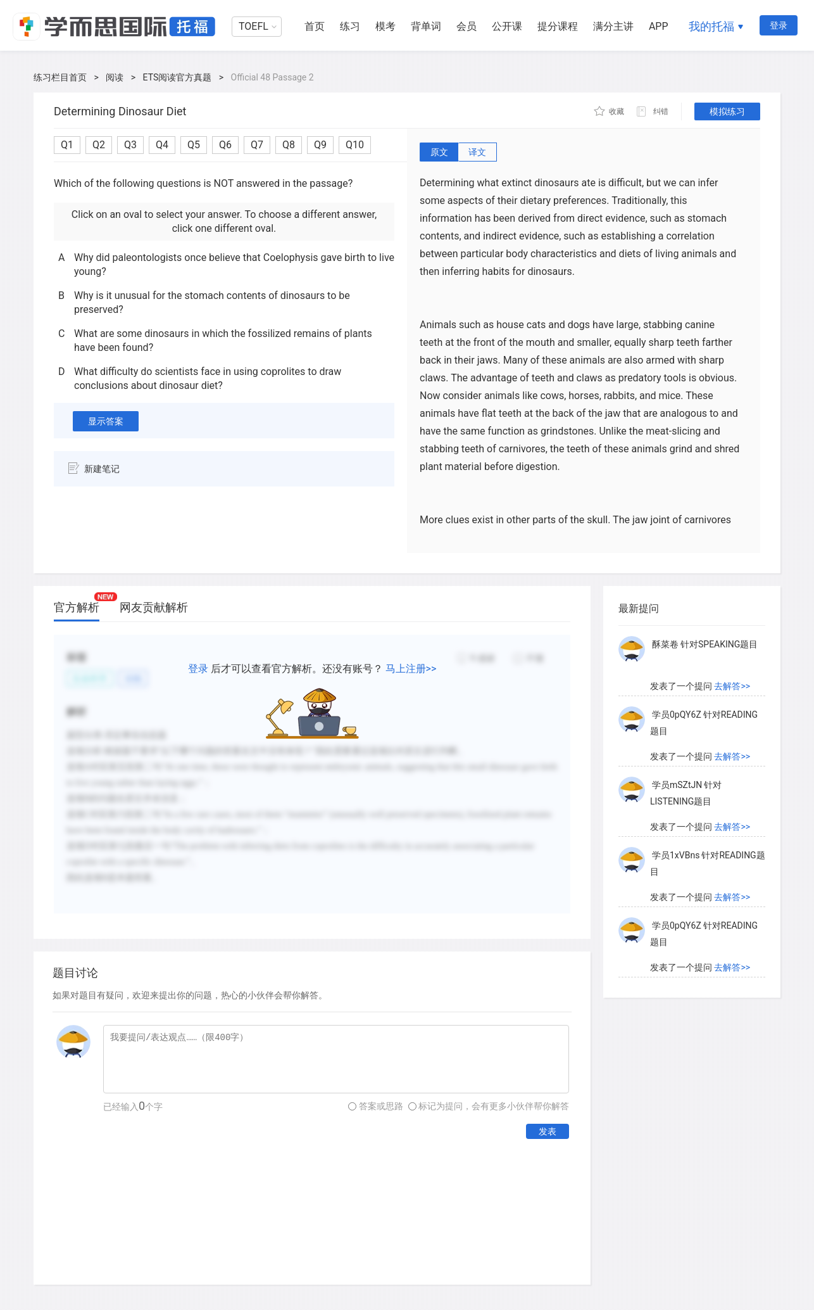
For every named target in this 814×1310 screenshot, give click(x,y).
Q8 (288, 145)
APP (658, 26)
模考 (385, 26)
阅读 (114, 77)
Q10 (355, 145)
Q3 (130, 145)
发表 (547, 1131)
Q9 (320, 145)
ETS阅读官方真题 (177, 77)
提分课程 (557, 26)
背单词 (426, 26)
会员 (466, 26)
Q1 (67, 145)
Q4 (162, 145)
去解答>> (732, 686)
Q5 (193, 145)
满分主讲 (613, 26)
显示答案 (105, 421)
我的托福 (711, 26)
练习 (350, 26)
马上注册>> (411, 669)
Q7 (257, 145)
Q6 (225, 145)
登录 (778, 25)
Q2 (98, 145)
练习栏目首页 (60, 77)
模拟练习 (727, 111)
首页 (314, 26)
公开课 (507, 26)
